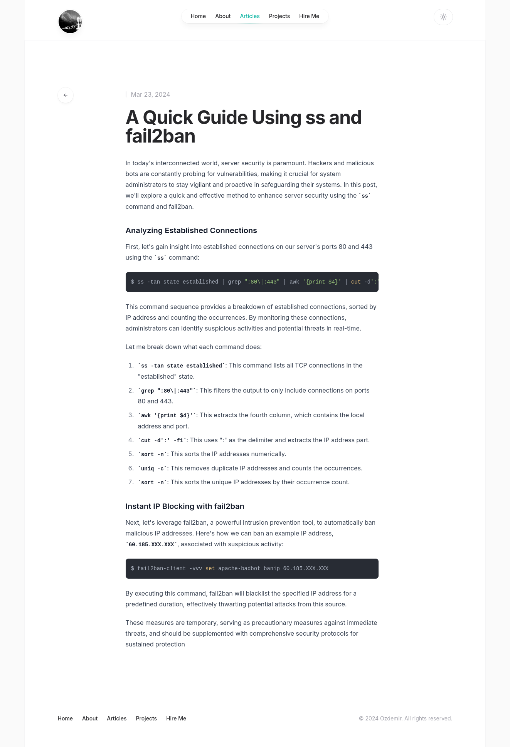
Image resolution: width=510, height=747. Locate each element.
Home (198, 16)
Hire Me (309, 16)
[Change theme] (443, 17)
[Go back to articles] (65, 95)
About (223, 16)
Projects (279, 16)
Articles (250, 18)
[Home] (70, 21)
